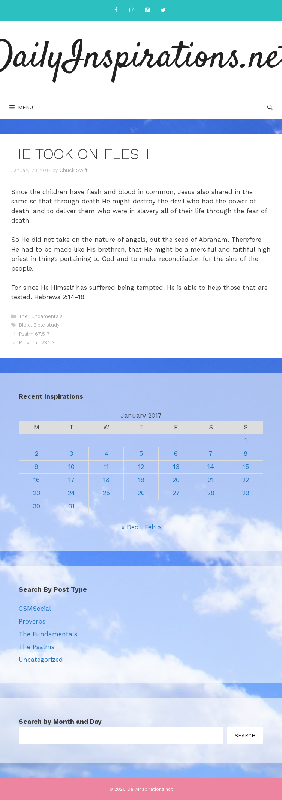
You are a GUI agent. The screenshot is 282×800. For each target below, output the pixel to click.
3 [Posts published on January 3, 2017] (71, 453)
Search (245, 735)
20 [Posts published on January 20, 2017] (176, 480)
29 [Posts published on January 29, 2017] (245, 493)
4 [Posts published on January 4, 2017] (106, 453)
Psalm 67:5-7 (34, 334)
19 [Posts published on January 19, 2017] (141, 480)
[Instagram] (131, 10)
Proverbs (32, 621)
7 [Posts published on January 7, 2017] (211, 453)
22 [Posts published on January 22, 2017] (245, 480)
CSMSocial (35, 608)
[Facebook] (116, 10)
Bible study (46, 325)
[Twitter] (163, 10)
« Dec (130, 527)
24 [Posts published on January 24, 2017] (71, 493)
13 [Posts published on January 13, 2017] (176, 466)
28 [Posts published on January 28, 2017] (210, 493)
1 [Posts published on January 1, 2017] (245, 440)
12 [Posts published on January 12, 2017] (141, 466)
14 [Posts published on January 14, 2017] (210, 466)
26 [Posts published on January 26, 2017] (141, 493)
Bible (25, 325)
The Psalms (36, 647)
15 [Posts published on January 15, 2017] (246, 466)
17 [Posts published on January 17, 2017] (71, 480)
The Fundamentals (41, 316)
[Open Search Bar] (270, 107)
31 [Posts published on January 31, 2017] (71, 506)
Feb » (153, 527)
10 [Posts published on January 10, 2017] (71, 466)
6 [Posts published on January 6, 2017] (176, 453)
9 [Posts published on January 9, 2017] (36, 466)
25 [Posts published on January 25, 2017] (106, 493)
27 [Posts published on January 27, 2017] (176, 493)
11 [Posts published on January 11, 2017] (106, 466)
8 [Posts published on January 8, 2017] (246, 453)
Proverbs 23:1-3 (37, 342)
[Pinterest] (147, 10)
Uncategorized (41, 659)
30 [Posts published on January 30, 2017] (36, 506)
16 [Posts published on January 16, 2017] (36, 480)
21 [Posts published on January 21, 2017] (211, 480)
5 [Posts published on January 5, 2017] (141, 453)
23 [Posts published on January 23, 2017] (36, 493)
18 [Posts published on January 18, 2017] (106, 480)
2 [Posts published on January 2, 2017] (36, 453)
